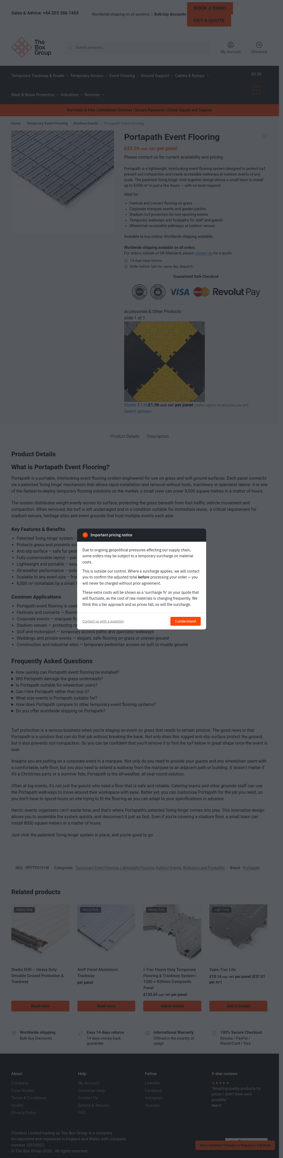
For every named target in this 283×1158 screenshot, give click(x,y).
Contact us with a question (103, 621)
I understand (185, 621)
